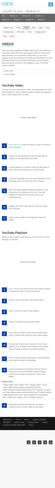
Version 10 (26, 16)
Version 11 (13, 16)
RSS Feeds (20, 32)
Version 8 (5, 20)
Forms (30, 32)
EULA (31, 425)
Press (18, 420)
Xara (6, 4)
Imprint (45, 422)
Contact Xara (33, 422)
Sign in (11, 289)
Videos (26, 28)
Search (12, 36)
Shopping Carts (40, 32)
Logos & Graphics (39, 420)
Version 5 (41, 20)
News (34, 28)
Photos (18, 28)
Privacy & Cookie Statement (14, 425)
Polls (4, 36)
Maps (41, 28)
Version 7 (17, 20)
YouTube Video (8, 71)
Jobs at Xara (19, 422)
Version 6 (29, 20)
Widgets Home (8, 28)
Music (48, 28)
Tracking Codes (8, 32)
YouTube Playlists (9, 74)
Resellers (6, 422)
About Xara (7, 420)
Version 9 (38, 16)
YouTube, (17, 145)
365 (3, 16)
